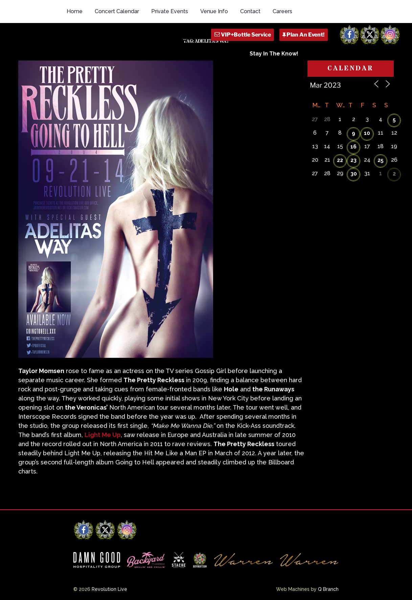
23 (353, 160)
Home (75, 11)
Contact (250, 11)
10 (367, 133)
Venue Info (214, 11)
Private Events (169, 11)
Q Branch (328, 589)
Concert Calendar (117, 11)
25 (380, 160)
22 (340, 160)
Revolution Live (109, 589)
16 (353, 146)
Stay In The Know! (274, 53)
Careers (282, 11)
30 (353, 173)
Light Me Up (103, 434)
